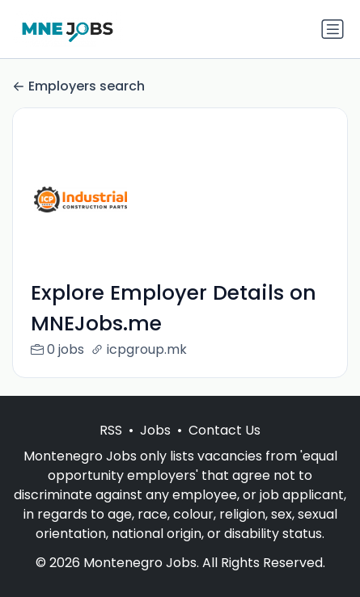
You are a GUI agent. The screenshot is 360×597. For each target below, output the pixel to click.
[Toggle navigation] (332, 29)
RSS (111, 430)
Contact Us (224, 430)
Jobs (155, 430)
